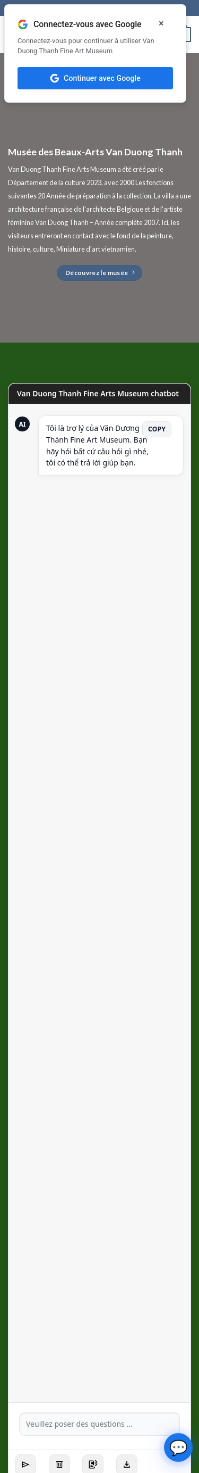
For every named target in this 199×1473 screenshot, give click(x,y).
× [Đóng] (161, 23)
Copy (157, 429)
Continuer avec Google (95, 78)
